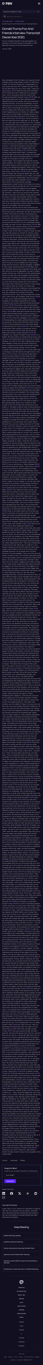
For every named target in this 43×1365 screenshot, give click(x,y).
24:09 (20, 1071)
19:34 (35, 891)
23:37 (35, 1050)
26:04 (5, 1152)
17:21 (19, 799)
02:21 (14, 182)
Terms (15, 1357)
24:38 (29, 1090)
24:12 (37, 1073)
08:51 (4, 464)
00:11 (14, 91)
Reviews (13, 1360)
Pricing (21, 1298)
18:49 (11, 859)
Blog (21, 1302)
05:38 (4, 324)
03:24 (35, 224)
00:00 (16, 80)
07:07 (28, 388)
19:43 (11, 901)
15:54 (29, 742)
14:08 (11, 670)
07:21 (31, 398)
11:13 (20, 555)
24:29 (5, 1086)
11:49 (38, 579)
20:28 (27, 929)
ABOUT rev (21, 1295)
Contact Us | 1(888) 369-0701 (24, 1360)
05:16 (11, 305)
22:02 (28, 988)
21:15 (32, 957)
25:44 (30, 1133)
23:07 (10, 1031)
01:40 (24, 150)
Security (10, 1357)
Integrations (21, 1291)
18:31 (15, 846)
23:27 (22, 1044)
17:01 (15, 785)
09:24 (9, 490)
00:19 (31, 97)
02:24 (26, 184)
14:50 (10, 700)
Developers (21, 1306)
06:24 (22, 360)
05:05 (38, 296)
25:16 (10, 1116)
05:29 (22, 316)
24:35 (14, 1088)
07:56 (10, 426)
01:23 (4, 137)
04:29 (28, 267)
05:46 (19, 330)
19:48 (15, 903)
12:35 (36, 608)
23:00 (15, 1024)
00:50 (18, 118)
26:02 (34, 1148)
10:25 (29, 524)
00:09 (5, 88)
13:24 (10, 642)
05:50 (33, 335)
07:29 (15, 405)
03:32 (15, 231)
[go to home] (21, 1282)
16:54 (33, 778)
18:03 (24, 825)
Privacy (21, 1357)
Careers (21, 1310)
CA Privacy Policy (28, 1357)
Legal (5, 1357)
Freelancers (21, 1313)
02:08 (23, 171)
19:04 (20, 872)
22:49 (16, 1016)
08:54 (37, 466)
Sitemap (37, 1357)
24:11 (10, 1073)
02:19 (29, 180)
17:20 (31, 797)
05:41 (23, 326)
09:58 (5, 511)
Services (22, 1287)
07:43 (11, 417)
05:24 (10, 311)
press (21, 1317)
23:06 (14, 1029)
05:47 (31, 333)
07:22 (20, 400)
